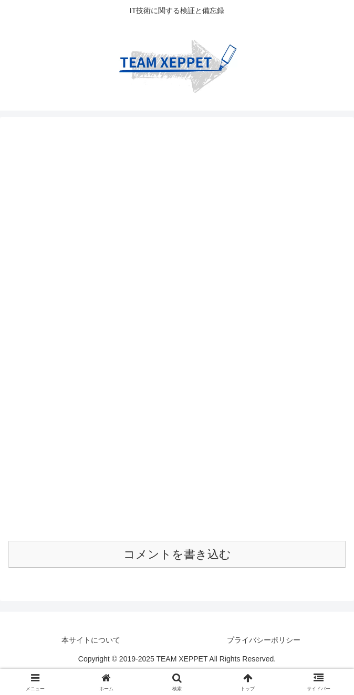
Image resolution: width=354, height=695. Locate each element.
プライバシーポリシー (263, 640)
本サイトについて (90, 640)
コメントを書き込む (177, 554)
